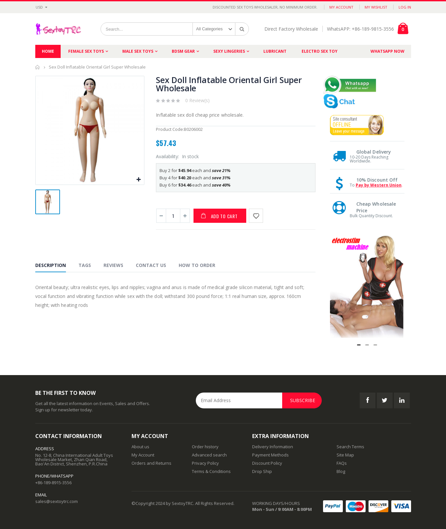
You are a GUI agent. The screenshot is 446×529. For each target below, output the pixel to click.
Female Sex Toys (86, 51)
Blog (341, 471)
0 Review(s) (197, 100)
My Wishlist (376, 7)
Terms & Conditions (211, 471)
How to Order (197, 265)
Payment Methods (270, 455)
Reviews (113, 265)
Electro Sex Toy (320, 51)
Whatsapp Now (387, 51)
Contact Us (151, 265)
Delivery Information (272, 447)
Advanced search (209, 455)
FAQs (342, 463)
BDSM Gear (183, 51)
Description (50, 265)
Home (37, 67)
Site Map (345, 455)
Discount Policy (267, 463)
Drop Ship (262, 471)
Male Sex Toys (137, 51)
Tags (84, 265)
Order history (205, 447)
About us (140, 447)
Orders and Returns (151, 463)
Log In (405, 7)
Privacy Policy (205, 463)
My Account (341, 7)
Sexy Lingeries (229, 51)
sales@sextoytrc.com (56, 501)
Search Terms (350, 447)
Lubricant (274, 51)
